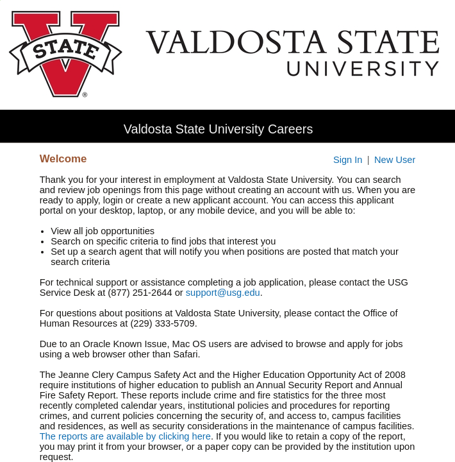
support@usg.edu (223, 292)
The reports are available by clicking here (125, 436)
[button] (446, 128)
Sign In (348, 160)
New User (394, 160)
